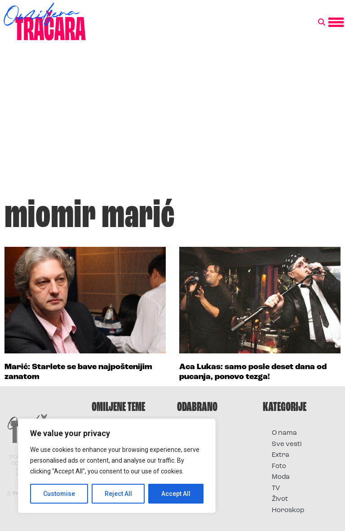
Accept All (175, 493)
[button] (321, 22)
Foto (279, 466)
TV (276, 488)
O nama (284, 433)
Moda (281, 477)
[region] (117, 466)
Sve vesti (286, 444)
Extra (280, 455)
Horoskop (288, 510)
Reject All (118, 493)
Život (280, 499)
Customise (59, 493)
